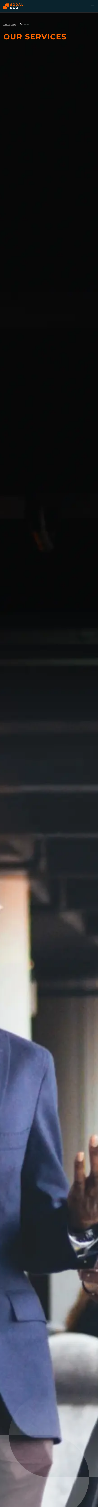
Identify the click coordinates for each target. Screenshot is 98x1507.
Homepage (9, 24)
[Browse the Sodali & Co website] (13, 6)
